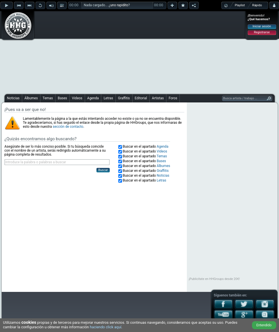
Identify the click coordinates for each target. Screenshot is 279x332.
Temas (48, 98)
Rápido (257, 5)
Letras (108, 98)
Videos (77, 98)
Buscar (103, 170)
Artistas (158, 98)
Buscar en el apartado (145, 147)
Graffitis (124, 98)
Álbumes (31, 98)
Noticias (13, 98)
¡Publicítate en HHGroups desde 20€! (214, 279)
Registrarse (262, 32)
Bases (62, 98)
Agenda (93, 98)
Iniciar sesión (262, 26)
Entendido (264, 325)
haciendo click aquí (105, 327)
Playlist (240, 5)
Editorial (141, 98)
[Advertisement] (127, 52)
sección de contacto (68, 127)
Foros (173, 98)
